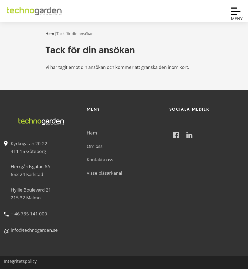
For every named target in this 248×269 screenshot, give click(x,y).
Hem (49, 33)
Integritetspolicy (20, 261)
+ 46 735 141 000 (29, 214)
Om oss (94, 146)
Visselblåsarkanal (104, 173)
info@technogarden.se (34, 230)
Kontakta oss (100, 159)
